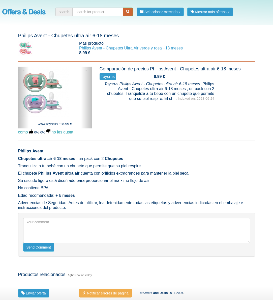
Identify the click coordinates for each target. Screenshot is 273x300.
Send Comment (38, 247)
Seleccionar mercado (160, 12)
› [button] (86, 69)
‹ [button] (23, 69)
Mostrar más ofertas (210, 12)
